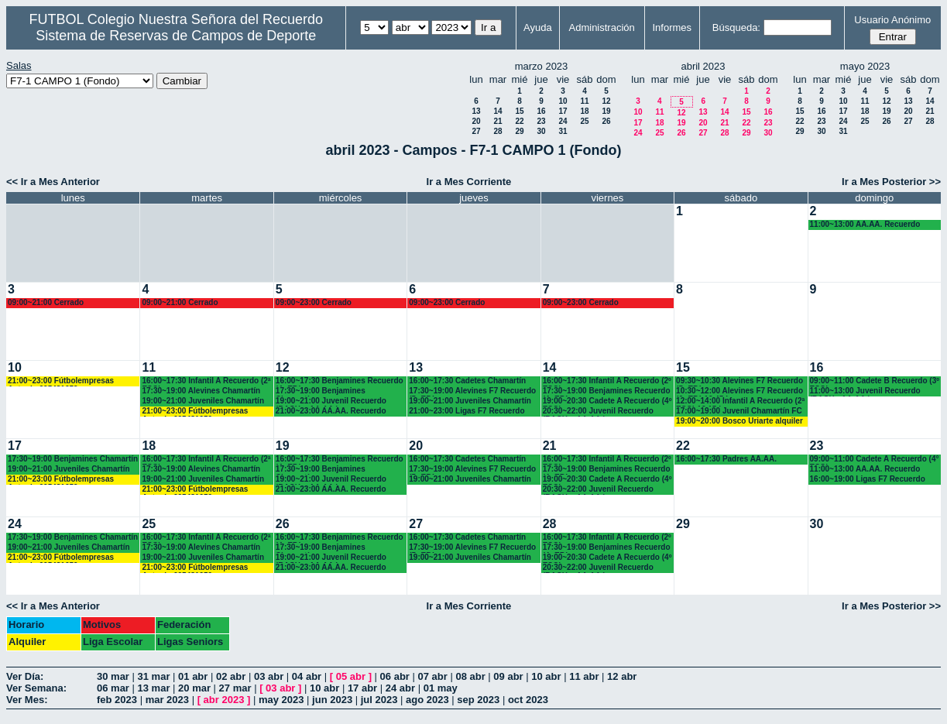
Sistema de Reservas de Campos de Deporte (176, 35)
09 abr (508, 676)
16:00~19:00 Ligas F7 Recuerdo (867, 479)
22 (519, 121)
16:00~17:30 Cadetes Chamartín (467, 380)
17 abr (362, 688)
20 (476, 121)
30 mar (113, 676)
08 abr (470, 676)
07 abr (433, 676)
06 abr (395, 676)
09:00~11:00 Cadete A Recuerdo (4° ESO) (874, 460)
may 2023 (281, 699)
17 (562, 111)
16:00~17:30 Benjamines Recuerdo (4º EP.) (339, 381)
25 (584, 121)
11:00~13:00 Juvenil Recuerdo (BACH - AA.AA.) (865, 391)
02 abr (230, 676)
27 (476, 131)
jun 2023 (332, 699)
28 (497, 131)
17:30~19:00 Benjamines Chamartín (320, 391)
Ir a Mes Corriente (469, 181)
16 (541, 111)
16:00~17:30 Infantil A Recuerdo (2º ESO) (607, 381)
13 (476, 111)
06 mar (113, 688)
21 (497, 121)
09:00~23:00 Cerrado (314, 302)
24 (562, 121)
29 (519, 131)
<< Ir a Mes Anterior (53, 181)
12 (606, 101)
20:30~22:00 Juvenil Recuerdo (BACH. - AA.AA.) (598, 412)
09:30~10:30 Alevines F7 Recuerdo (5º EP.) (739, 381)
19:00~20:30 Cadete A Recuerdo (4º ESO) (607, 401)
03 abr (268, 676)
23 (541, 121)
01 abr (193, 676)
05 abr (350, 676)
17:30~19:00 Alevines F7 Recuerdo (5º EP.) (472, 391)
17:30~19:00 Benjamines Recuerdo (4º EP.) (607, 391)
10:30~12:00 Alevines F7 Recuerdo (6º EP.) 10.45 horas (739, 391)
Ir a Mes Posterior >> (891, 181)
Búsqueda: (736, 27)
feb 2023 (117, 699)
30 (541, 131)
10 (562, 101)
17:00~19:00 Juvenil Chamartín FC (739, 411)
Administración (602, 27)
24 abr (400, 688)
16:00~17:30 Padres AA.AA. (726, 459)
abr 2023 (224, 699)
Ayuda (537, 27)
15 (519, 111)
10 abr (546, 676)
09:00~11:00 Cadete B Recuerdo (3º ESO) (874, 381)
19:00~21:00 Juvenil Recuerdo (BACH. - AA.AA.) (331, 401)
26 (606, 121)
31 (562, 131)
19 (606, 111)
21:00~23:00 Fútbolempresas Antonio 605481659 (61, 381)
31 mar (154, 676)
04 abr (306, 676)
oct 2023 (528, 699)
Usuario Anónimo (892, 20)
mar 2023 (167, 699)
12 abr (621, 676)
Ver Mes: (26, 699)
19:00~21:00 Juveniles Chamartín (203, 400)
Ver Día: (24, 676)
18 (584, 111)
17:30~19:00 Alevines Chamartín (201, 390)
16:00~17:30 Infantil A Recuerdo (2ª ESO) (206, 381)
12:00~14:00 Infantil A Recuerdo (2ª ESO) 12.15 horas (740, 401)
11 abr (584, 676)
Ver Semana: (36, 688)
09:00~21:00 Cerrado (46, 302)
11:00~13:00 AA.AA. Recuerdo (865, 224)
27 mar (235, 688)
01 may (441, 688)
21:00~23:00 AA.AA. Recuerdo (331, 411)
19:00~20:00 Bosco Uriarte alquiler (739, 421)
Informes (671, 27)
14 (497, 111)
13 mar (154, 688)
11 (584, 101)
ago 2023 (427, 699)
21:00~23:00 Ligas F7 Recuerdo (466, 411)
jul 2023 (379, 699)
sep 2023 (478, 699)
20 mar (194, 688)
